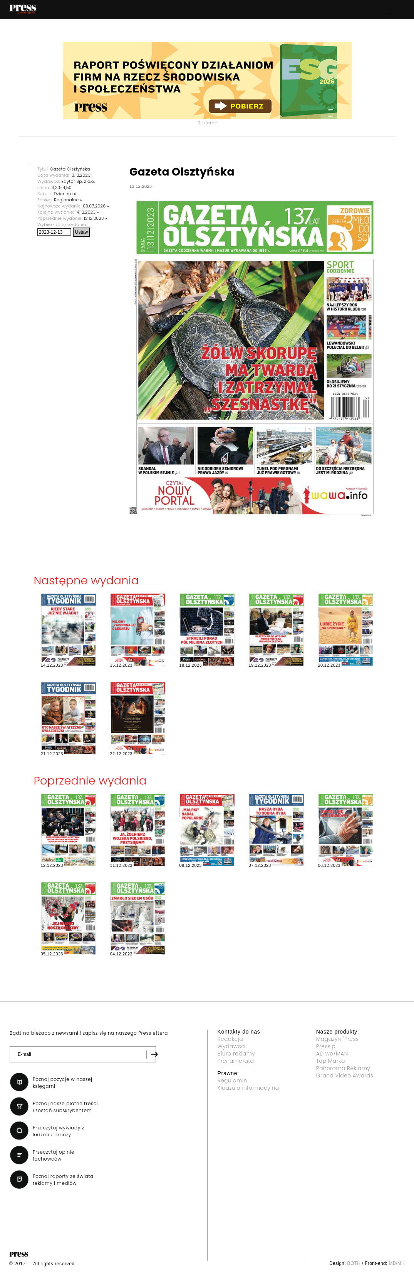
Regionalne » (68, 200)
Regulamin (232, 1080)
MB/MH (397, 1263)
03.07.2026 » (96, 206)
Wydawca (231, 1046)
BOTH (354, 1263)
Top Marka (330, 1061)
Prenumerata (236, 1061)
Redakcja (230, 1039)
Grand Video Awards (344, 1075)
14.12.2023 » (87, 212)
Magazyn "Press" (338, 1039)
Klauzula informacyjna (248, 1088)
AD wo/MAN (332, 1053)
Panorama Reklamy (343, 1068)
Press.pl (326, 1046)
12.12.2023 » (95, 218)
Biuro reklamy (236, 1053)
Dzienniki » (65, 194)
